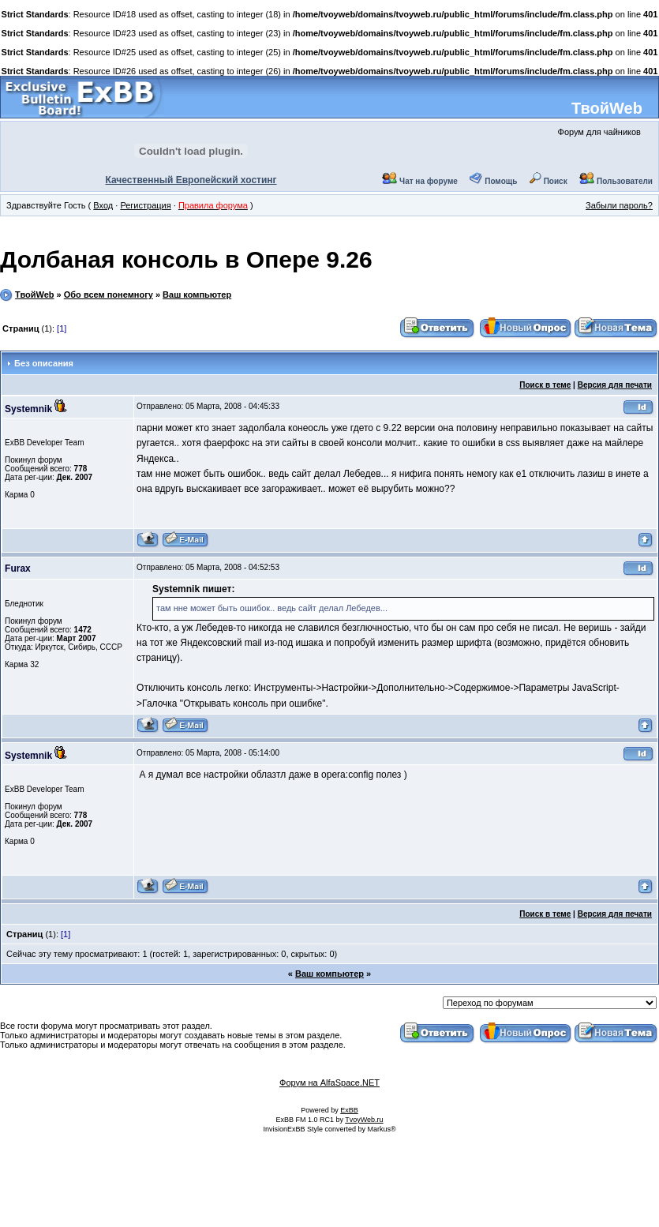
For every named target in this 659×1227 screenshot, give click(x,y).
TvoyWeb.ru (364, 1120)
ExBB (349, 1110)
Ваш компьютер (197, 294)
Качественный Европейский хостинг (191, 180)
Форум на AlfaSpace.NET (329, 1082)
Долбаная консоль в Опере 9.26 (186, 259)
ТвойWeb (606, 108)
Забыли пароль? (619, 205)
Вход (103, 205)
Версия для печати (615, 385)
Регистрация (145, 205)
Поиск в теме (545, 385)
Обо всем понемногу (108, 294)
